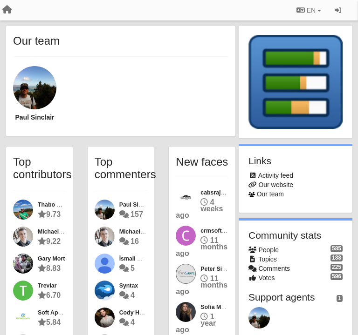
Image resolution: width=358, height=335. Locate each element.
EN (308, 10)
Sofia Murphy (218, 307)
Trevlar (47, 285)
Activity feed (275, 175)
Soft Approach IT (61, 312)
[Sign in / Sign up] (338, 10)
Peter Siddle (217, 269)
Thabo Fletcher (58, 204)
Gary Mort (51, 258)
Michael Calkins (59, 231)
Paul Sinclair (34, 117)
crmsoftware (217, 231)
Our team (270, 194)
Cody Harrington (142, 312)
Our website (275, 184)
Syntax (128, 285)
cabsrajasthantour (225, 192)
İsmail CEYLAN (140, 258)
